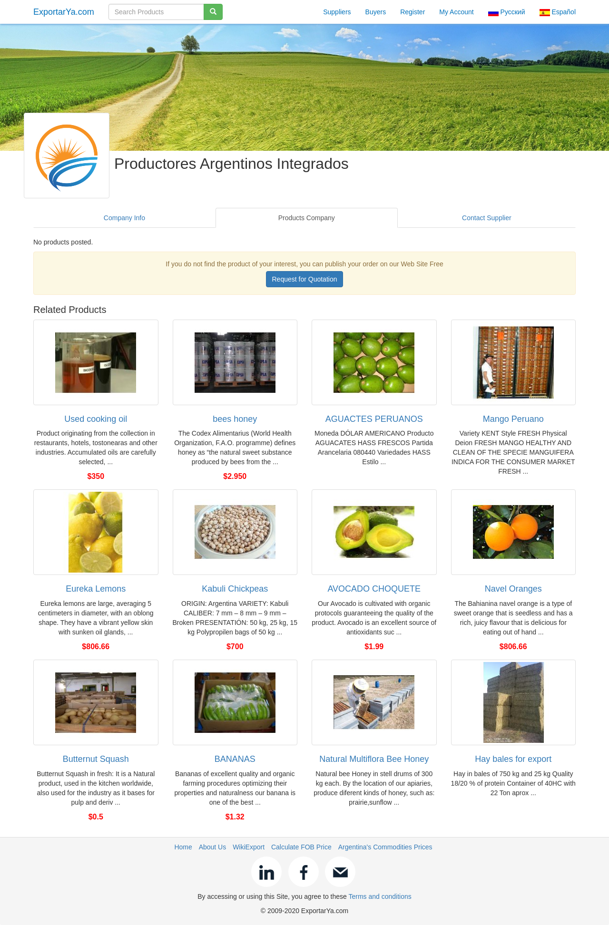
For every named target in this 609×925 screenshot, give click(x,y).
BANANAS (235, 759)
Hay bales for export (513, 759)
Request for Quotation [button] (304, 279)
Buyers (375, 12)
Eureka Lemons (96, 589)
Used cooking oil (95, 419)
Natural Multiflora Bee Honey (374, 759)
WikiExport (249, 847)
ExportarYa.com (63, 12)
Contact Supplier (486, 218)
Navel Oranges (513, 589)
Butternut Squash (96, 759)
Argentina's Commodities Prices (385, 847)
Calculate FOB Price (301, 847)
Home (183, 847)
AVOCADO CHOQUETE (374, 589)
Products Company (306, 218)
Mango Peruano (513, 419)
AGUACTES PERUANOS (374, 419)
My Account (456, 12)
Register (412, 12)
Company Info (124, 218)
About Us (212, 847)
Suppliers (337, 12)
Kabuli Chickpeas (235, 589)
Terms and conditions (379, 896)
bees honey (235, 419)
